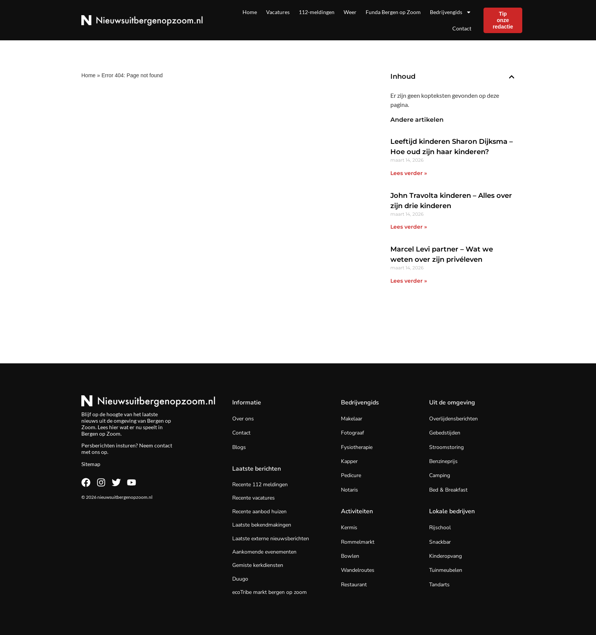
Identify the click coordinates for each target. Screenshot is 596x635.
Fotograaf (352, 432)
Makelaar (351, 418)
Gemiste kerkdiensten (257, 565)
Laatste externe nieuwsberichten (270, 538)
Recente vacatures (253, 497)
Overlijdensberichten (453, 418)
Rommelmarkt (357, 542)
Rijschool (440, 527)
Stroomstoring (446, 447)
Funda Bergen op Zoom (393, 12)
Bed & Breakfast (448, 489)
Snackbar (440, 542)
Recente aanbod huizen (259, 511)
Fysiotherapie (356, 447)
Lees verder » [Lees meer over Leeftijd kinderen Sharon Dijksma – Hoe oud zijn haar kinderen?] (408, 173)
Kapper (349, 461)
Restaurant (354, 584)
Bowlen (350, 556)
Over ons (243, 418)
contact (163, 445)
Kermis (349, 527)
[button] (512, 77)
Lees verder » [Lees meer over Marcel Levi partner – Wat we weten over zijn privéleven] (408, 280)
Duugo (240, 578)
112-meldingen (316, 12)
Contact (461, 28)
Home (250, 12)
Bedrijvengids (450, 12)
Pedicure (351, 475)
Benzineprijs (443, 461)
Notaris (349, 489)
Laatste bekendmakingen (261, 524)
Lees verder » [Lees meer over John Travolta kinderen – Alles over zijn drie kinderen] (408, 226)
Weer (350, 12)
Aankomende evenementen (264, 551)
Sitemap (90, 464)
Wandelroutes (357, 570)
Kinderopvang (445, 556)
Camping (439, 475)
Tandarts (439, 584)
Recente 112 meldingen (260, 484)
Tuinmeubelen (445, 570)
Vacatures (278, 12)
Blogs (239, 447)
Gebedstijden (444, 432)
